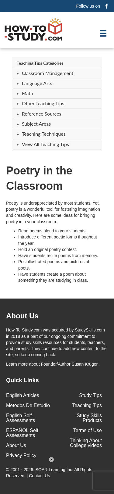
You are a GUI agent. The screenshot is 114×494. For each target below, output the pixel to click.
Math (27, 93)
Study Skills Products (89, 418)
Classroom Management (47, 73)
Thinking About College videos (86, 443)
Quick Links (22, 380)
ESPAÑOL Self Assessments (22, 433)
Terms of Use (87, 430)
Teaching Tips (87, 405)
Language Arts (37, 83)
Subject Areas (36, 124)
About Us (16, 445)
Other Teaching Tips (43, 103)
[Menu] (103, 33)
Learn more (17, 364)
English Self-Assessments (20, 418)
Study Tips (90, 395)
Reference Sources (41, 113)
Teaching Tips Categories (40, 63)
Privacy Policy (21, 455)
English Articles (22, 395)
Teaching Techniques (44, 134)
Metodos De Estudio (28, 405)
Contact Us (40, 475)
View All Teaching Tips (45, 144)
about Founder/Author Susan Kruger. (52, 364)
